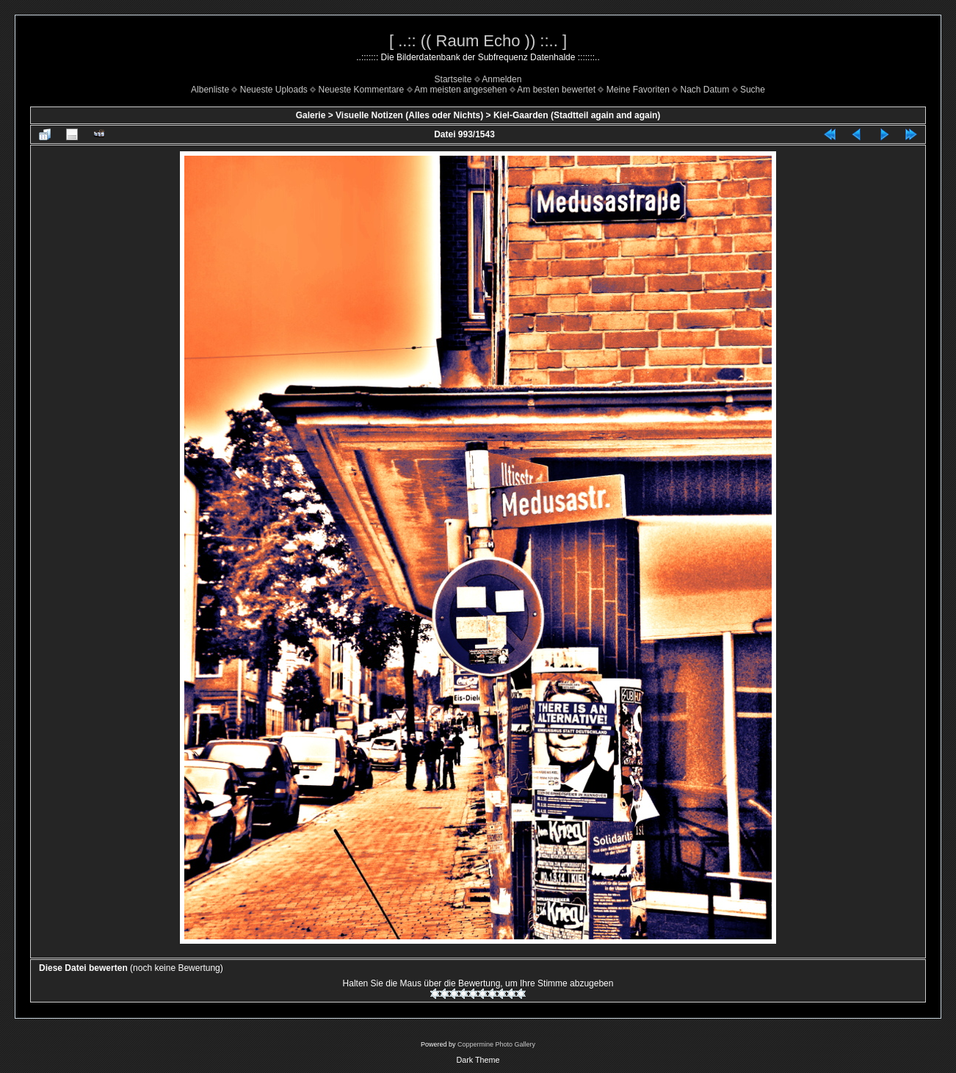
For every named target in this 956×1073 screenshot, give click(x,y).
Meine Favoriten (638, 89)
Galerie (311, 115)
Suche (752, 89)
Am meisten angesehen (460, 89)
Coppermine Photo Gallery (496, 1044)
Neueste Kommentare (362, 89)
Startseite (453, 79)
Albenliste (210, 89)
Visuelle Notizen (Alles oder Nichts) (409, 115)
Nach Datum (705, 89)
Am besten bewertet (556, 89)
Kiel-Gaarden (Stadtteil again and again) (576, 115)
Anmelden (501, 79)
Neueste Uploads (274, 89)
